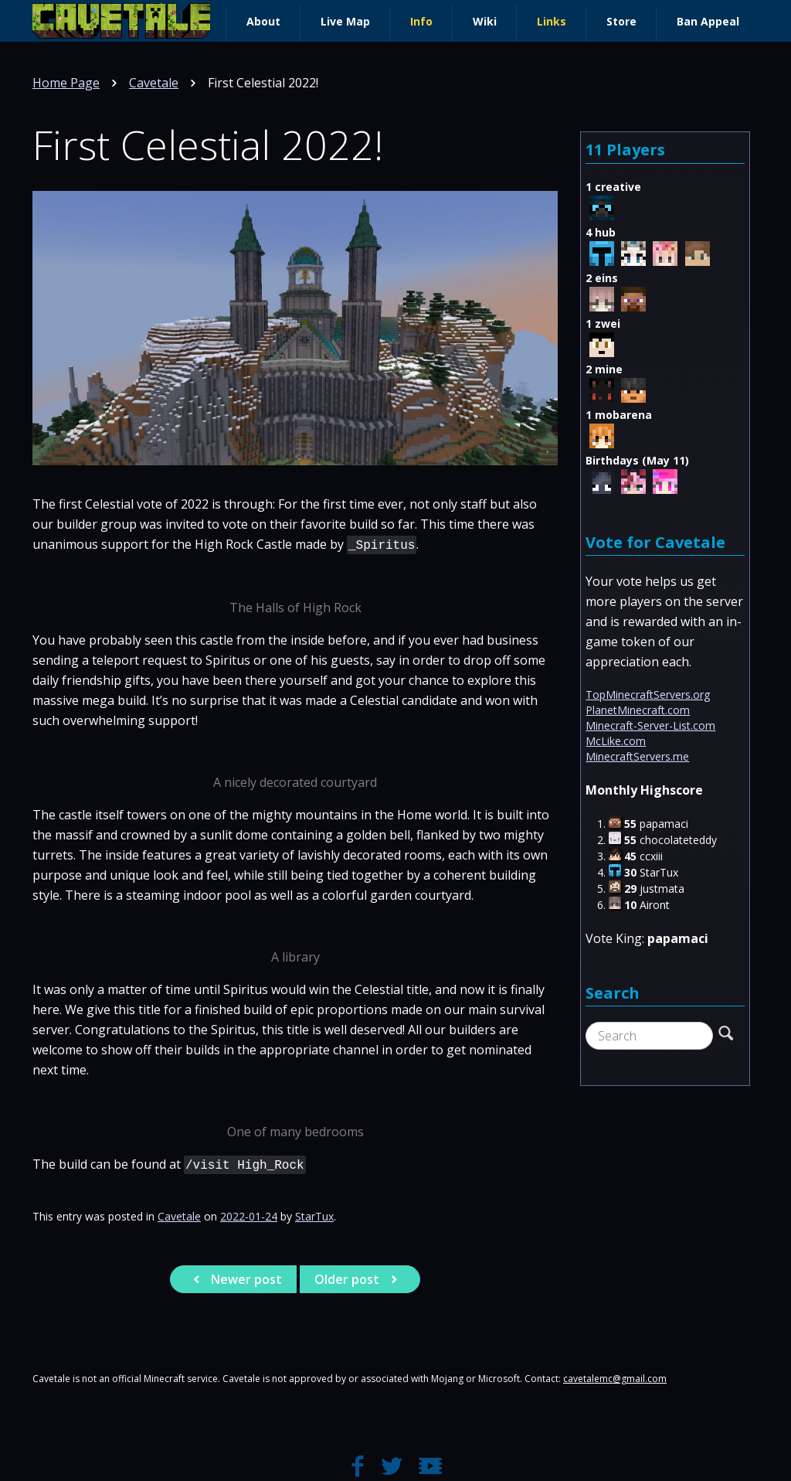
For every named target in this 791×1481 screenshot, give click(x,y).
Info (421, 21)
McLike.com (616, 741)
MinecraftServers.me (637, 756)
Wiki (485, 21)
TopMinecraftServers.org (648, 694)
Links (551, 21)
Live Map (345, 21)
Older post (358, 1279)
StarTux (314, 1216)
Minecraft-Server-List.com (650, 725)
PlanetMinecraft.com (638, 710)
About (263, 21)
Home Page (66, 82)
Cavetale (153, 82)
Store (621, 21)
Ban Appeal (708, 21)
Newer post (235, 1279)
